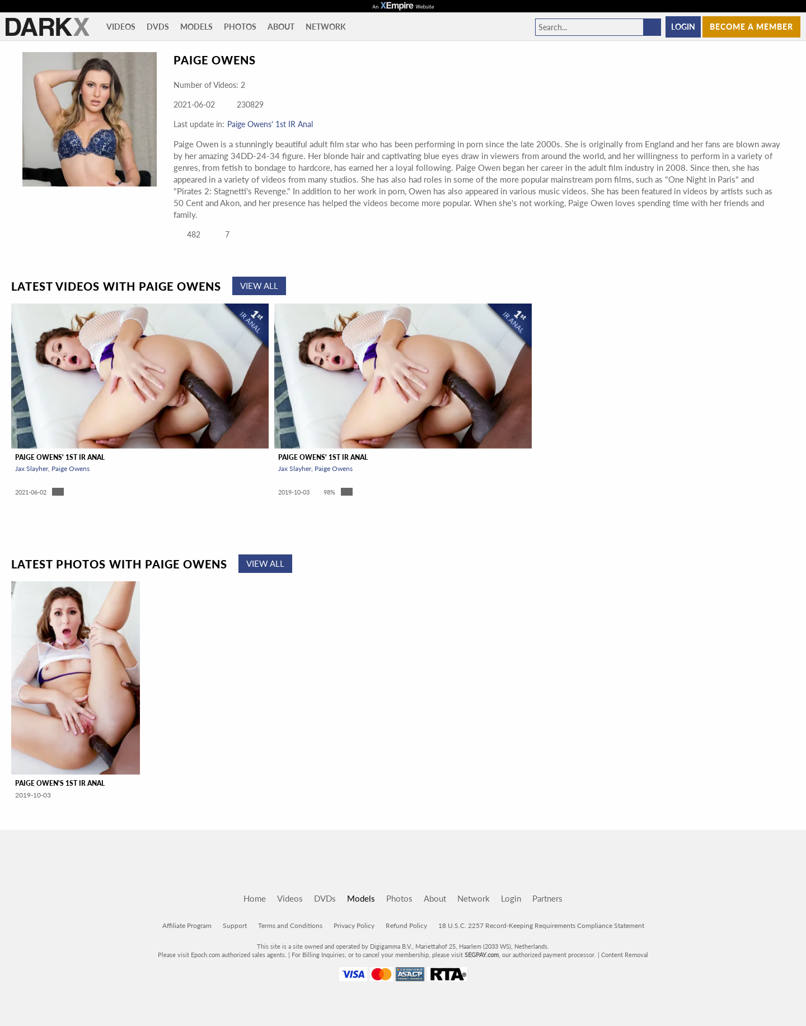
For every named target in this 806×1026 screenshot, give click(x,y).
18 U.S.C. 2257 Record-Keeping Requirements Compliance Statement (541, 925)
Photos (240, 26)
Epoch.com (205, 954)
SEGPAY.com (482, 954)
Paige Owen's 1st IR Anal (60, 783)
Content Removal (624, 954)
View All (259, 286)
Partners (547, 898)
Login (683, 26)
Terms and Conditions (290, 925)
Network (326, 26)
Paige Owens (70, 468)
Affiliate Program (187, 925)
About (281, 26)
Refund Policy (406, 925)
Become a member (751, 26)
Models (196, 26)
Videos (120, 26)
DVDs (158, 26)
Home (254, 898)
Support (235, 925)
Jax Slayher (31, 468)
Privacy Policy (354, 925)
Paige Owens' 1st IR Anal (270, 124)
